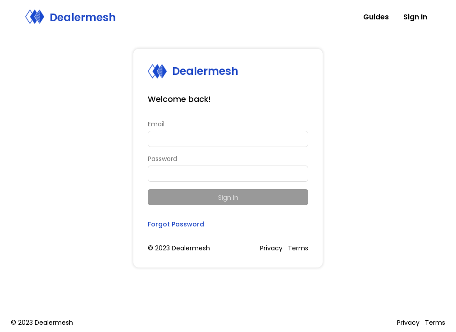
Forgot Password (176, 224)
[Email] (228, 139)
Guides (376, 17)
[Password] (228, 174)
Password (162, 158)
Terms (298, 248)
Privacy (271, 248)
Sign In (228, 197)
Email (156, 124)
